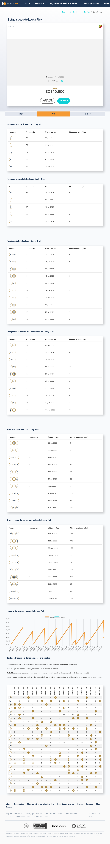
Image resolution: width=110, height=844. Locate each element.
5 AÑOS (88, 114)
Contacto (9, 816)
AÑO (53, 114)
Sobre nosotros (71, 814)
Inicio (64, 12)
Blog (98, 804)
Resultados (74, 12)
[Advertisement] (55, 56)
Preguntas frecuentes (14, 814)
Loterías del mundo (90, 3)
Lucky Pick (85, 12)
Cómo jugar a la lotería (34, 814)
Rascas (9, 807)
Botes (80, 804)
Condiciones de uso (23, 816)
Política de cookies (41, 816)
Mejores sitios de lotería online (63, 3)
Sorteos (89, 804)
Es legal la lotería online (53, 814)
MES (21, 114)
